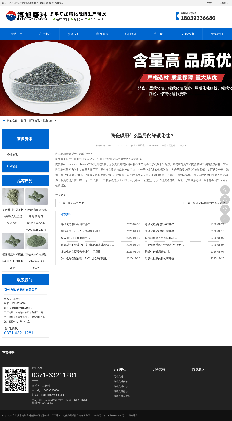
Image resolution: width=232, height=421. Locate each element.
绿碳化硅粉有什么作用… (75, 237)
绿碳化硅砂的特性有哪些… (161, 258)
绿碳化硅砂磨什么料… (158, 251)
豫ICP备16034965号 (113, 415)
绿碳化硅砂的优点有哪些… (161, 224)
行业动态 (48, 120)
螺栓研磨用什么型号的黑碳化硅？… (82, 231)
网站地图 (133, 415)
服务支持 (74, 34)
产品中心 (211, 3)
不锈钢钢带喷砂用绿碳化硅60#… (164, 244)
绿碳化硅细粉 (121, 386)
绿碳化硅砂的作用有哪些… (161, 231)
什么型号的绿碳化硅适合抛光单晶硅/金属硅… (88, 244)
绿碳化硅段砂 (121, 381)
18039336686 (225, 190)
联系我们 (217, 34)
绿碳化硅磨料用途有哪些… (77, 224)
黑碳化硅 (118, 376)
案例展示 (102, 34)
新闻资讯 (131, 34)
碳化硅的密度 (76, 203)
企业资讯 (12, 154)
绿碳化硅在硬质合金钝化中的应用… (82, 251)
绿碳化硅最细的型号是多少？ (210, 203)
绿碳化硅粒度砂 (122, 396)
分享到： (60, 194)
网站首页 (16, 34)
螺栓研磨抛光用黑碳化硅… (161, 237)
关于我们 (160, 34)
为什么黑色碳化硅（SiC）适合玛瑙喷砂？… (87, 258)
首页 (23, 120)
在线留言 (224, 3)
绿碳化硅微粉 (121, 391)
